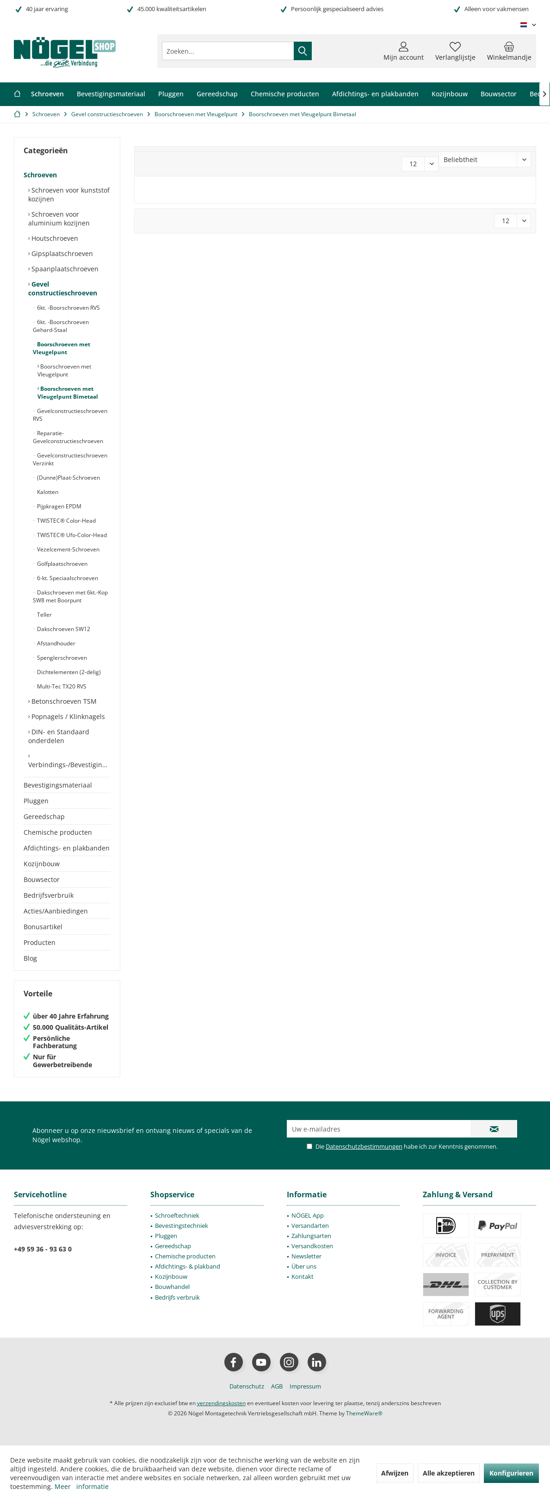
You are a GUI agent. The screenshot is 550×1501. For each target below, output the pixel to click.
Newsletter (306, 1256)
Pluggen (36, 800)
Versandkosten (312, 1246)
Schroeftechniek (177, 1215)
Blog (30, 958)
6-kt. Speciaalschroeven (67, 578)
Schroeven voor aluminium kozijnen (59, 218)
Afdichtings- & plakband (187, 1266)
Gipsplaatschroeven (61, 253)
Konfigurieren (511, 1473)
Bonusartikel (43, 926)
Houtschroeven (54, 238)
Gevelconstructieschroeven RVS (70, 415)
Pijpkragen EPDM (58, 506)
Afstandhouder (55, 643)
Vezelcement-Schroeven (67, 549)
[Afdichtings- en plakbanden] (375, 94)
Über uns (303, 1266)
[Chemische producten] (285, 94)
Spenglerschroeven (61, 658)
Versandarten (310, 1225)
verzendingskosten (221, 1403)
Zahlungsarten (311, 1236)
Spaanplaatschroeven (64, 268)
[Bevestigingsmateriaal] (111, 94)
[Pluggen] (171, 94)
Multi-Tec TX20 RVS (61, 686)
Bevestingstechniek (181, 1225)
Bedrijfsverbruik (49, 895)
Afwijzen (394, 1473)
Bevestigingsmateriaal (58, 785)
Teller (44, 615)
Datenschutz (246, 1386)
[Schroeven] (47, 94)
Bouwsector (42, 879)
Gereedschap (44, 816)
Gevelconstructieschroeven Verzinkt (70, 459)
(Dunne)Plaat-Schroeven (68, 478)
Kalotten (47, 492)
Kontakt (302, 1276)
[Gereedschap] (217, 94)
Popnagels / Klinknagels (67, 716)
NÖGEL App (307, 1215)
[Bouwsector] (498, 94)
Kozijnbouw (42, 863)
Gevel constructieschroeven (62, 288)
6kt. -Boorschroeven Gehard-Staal (61, 326)
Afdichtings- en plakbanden (67, 848)
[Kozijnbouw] (449, 94)
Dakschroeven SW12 (63, 629)
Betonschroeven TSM (63, 701)
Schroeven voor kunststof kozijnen (69, 194)
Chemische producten (58, 832)
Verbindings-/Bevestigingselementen (69, 764)
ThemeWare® (364, 1413)
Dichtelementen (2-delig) (68, 672)
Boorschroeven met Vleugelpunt (61, 348)
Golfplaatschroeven (61, 564)
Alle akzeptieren (449, 1473)
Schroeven (40, 174)
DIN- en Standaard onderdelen (58, 736)
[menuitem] (509, 51)
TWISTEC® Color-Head (66, 521)
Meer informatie (82, 1486)
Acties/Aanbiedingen (56, 911)
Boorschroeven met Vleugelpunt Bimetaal (67, 392)
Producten (40, 942)
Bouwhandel (172, 1286)
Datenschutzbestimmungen (364, 1146)
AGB (277, 1386)
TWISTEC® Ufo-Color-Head (71, 535)
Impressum (305, 1386)
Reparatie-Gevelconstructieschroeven (68, 437)
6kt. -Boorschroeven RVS (68, 308)
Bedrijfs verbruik (177, 1297)
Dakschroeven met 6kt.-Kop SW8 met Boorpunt (70, 596)
